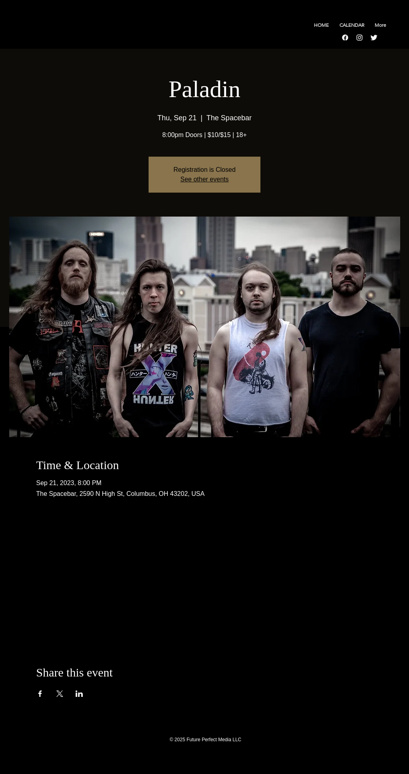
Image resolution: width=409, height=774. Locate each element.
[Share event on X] (60, 693)
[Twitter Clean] (374, 38)
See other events (205, 179)
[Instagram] (359, 38)
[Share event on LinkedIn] (79, 693)
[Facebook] (345, 38)
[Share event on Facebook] (40, 693)
